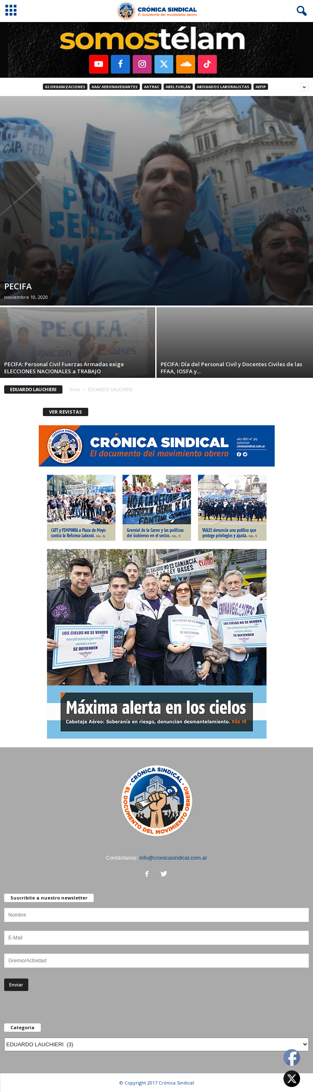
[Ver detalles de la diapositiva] (156, 50)
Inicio (75, 389)
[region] (156, 50)
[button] (300, 11)
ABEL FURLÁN (178, 86)
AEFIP (261, 86)
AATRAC (151, 86)
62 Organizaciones (65, 86)
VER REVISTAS (65, 412)
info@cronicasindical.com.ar (173, 858)
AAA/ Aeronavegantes (115, 86)
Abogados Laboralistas (223, 86)
